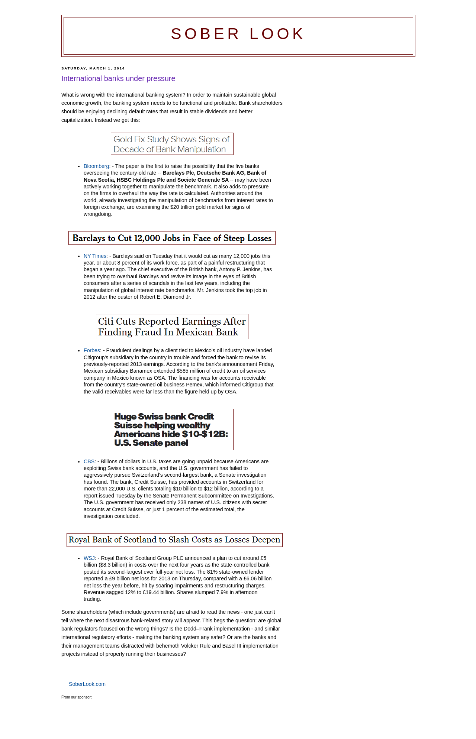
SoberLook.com (87, 684)
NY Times (95, 256)
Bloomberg (96, 166)
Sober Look (238, 33)
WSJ (89, 558)
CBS (89, 461)
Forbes (92, 350)
